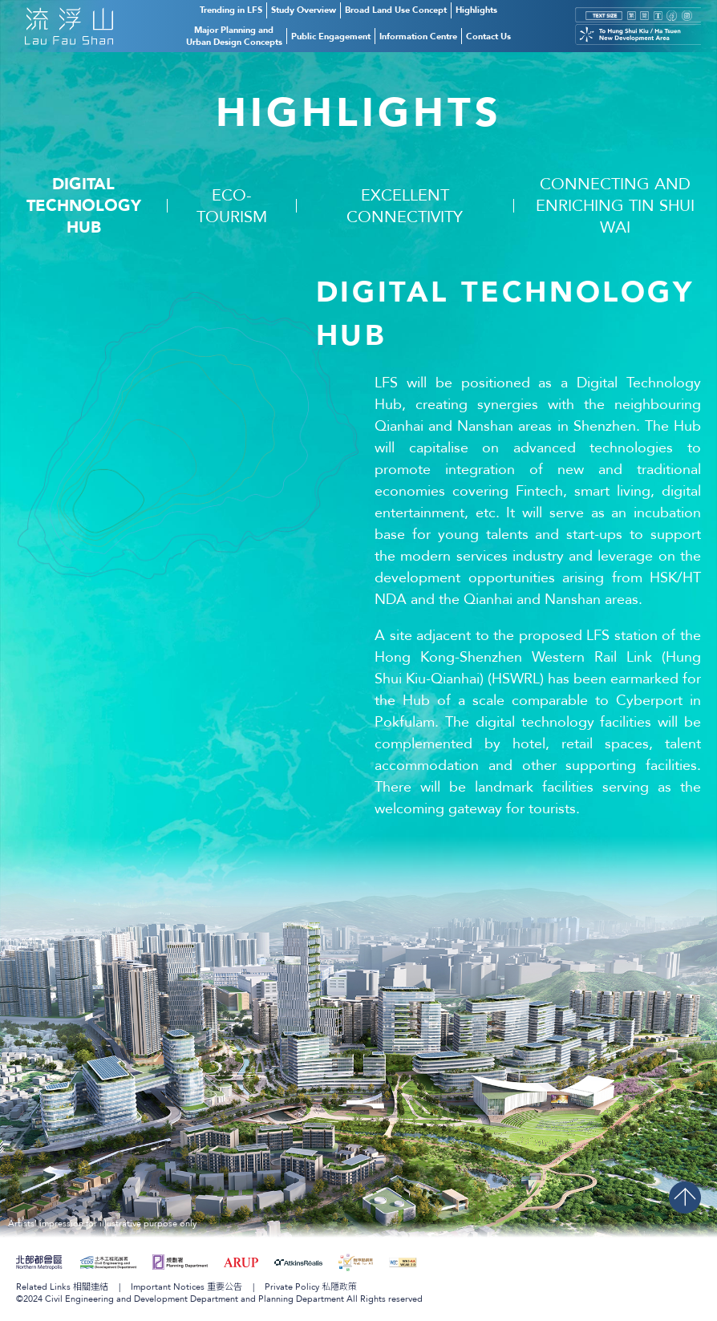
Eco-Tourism (231, 206)
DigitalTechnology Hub (83, 205)
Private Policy (311, 1287)
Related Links (62, 1287)
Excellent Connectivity (404, 206)
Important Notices (186, 1287)
